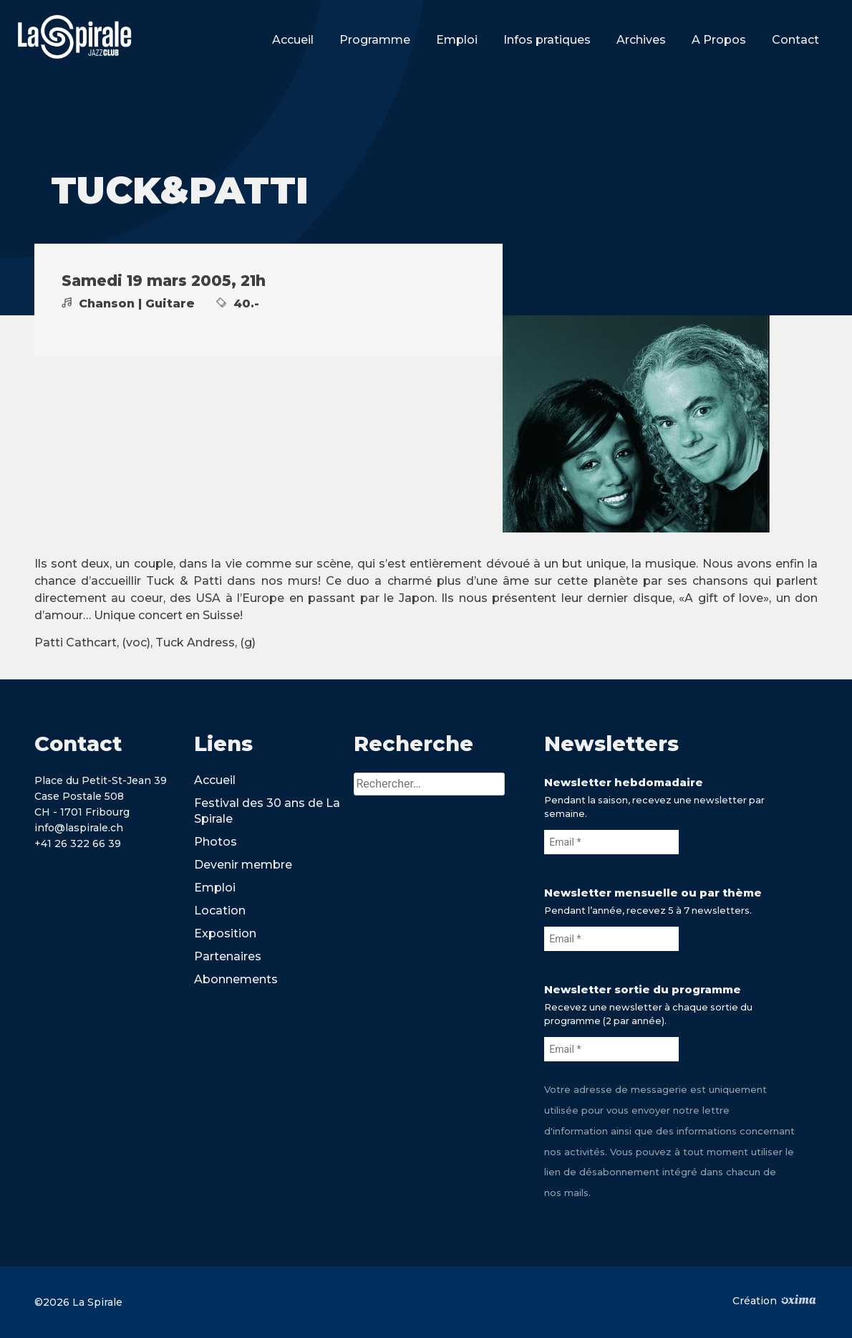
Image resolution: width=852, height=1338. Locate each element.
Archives (641, 40)
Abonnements (236, 979)
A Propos (719, 40)
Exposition (225, 933)
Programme (374, 40)
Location (220, 910)
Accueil (293, 40)
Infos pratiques (547, 40)
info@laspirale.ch (78, 827)
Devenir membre (243, 864)
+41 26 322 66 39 (77, 843)
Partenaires (227, 956)
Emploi (457, 40)
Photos (215, 842)
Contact (795, 40)
